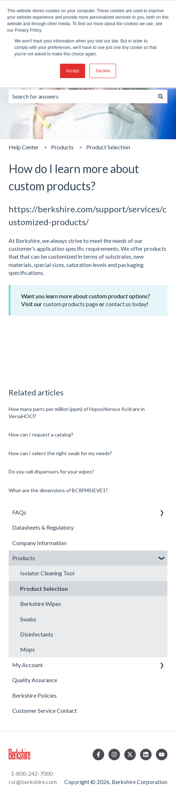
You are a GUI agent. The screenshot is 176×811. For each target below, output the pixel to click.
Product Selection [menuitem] (44, 588)
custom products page (70, 303)
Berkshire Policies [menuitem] (34, 695)
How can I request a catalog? (41, 434)
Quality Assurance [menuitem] (34, 679)
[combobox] (81, 96)
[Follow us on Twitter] (130, 754)
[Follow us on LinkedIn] (146, 754)
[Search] (160, 96)
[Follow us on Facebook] (98, 754)
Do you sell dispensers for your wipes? (51, 471)
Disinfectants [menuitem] (36, 634)
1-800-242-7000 (31, 773)
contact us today (126, 303)
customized (62, 256)
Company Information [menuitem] (39, 542)
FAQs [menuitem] (19, 512)
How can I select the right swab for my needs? (60, 453)
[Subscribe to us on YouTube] (161, 754)
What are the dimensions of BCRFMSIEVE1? (58, 490)
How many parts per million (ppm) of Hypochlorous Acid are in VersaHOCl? (77, 412)
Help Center (24, 147)
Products (62, 147)
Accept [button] (72, 70)
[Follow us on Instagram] (114, 754)
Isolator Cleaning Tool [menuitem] (47, 573)
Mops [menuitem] (27, 649)
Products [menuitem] (23, 557)
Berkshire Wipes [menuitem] (40, 603)
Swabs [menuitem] (28, 619)
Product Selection (108, 147)
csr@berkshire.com (33, 781)
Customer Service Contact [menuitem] (44, 710)
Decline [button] (103, 70)
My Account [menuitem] (27, 664)
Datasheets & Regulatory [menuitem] (43, 527)
